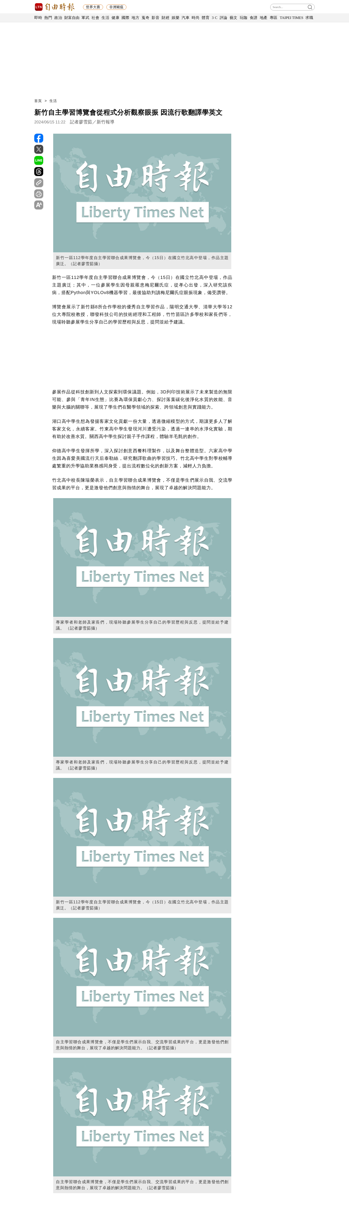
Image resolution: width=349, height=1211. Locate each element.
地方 (135, 18)
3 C (214, 18)
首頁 (38, 101)
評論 (223, 18)
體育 (205, 18)
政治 (58, 18)
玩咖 (244, 18)
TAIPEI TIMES (291, 18)
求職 (309, 18)
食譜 (254, 18)
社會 (95, 18)
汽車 (185, 18)
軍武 (85, 18)
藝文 (233, 18)
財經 (165, 18)
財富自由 (71, 18)
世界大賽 (93, 7)
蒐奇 (145, 18)
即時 (38, 18)
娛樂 (175, 18)
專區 (274, 18)
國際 (125, 18)
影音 (155, 18)
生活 (105, 18)
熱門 (48, 18)
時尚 (195, 18)
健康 (115, 18)
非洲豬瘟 (116, 7)
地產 (264, 18)
